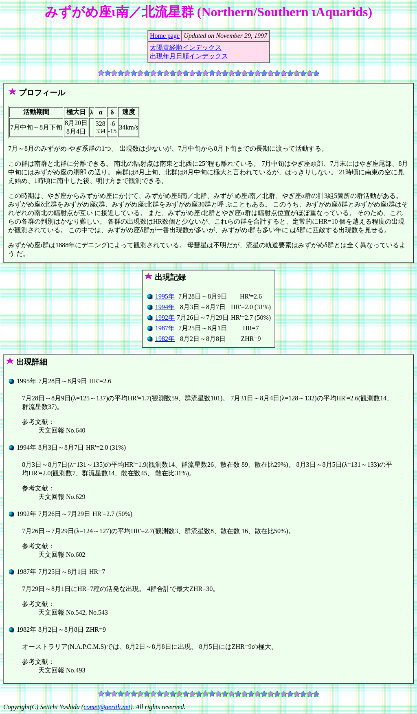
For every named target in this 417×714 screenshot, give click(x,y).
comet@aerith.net (106, 706)
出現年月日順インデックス (189, 56)
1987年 (165, 328)
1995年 (165, 296)
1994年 (165, 306)
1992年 (165, 317)
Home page (165, 35)
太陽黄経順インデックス (186, 47)
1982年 (165, 338)
